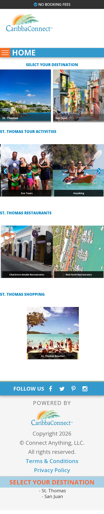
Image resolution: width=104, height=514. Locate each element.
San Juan (53, 500)
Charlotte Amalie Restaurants (26, 276)
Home (26, 53)
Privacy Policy (52, 474)
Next (98, 172)
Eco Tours (27, 194)
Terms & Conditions (52, 464)
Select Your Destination (52, 486)
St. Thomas (10, 119)
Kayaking (78, 194)
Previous (5, 172)
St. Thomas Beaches (53, 357)
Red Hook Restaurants (79, 276)
